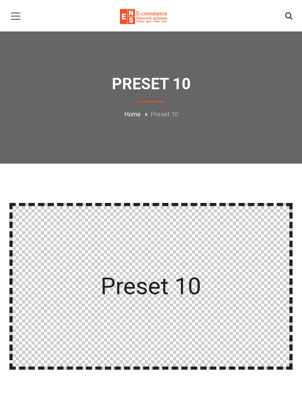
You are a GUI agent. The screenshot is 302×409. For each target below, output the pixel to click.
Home (132, 114)
